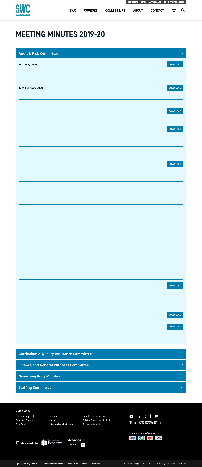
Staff (143, 2)
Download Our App (24, 420)
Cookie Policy (72, 464)
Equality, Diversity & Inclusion (28, 464)
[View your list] (174, 10)
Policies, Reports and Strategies (97, 420)
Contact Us (54, 420)
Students (133, 2)
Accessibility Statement (53, 464)
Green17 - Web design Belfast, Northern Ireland (167, 463)
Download (175, 64)
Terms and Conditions (93, 424)
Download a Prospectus (94, 416)
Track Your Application (26, 416)
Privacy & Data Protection (61, 424)
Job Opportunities (174, 2)
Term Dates (21, 424)
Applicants (155, 2)
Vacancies (53, 416)
